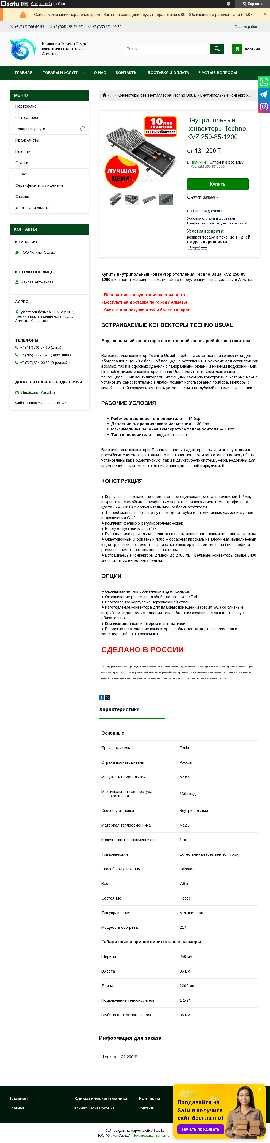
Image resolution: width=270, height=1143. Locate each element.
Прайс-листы (27, 140)
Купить (218, 184)
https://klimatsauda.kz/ (47, 403)
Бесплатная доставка (205, 211)
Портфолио (26, 106)
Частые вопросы (218, 73)
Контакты (126, 73)
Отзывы (22, 196)
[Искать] (217, 49)
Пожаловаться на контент (153, 1135)
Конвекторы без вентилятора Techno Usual (157, 95)
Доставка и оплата (168, 73)
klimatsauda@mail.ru (37, 393)
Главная (24, 73)
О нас (100, 73)
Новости (23, 151)
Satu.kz (159, 1131)
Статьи (21, 163)
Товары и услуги (60, 73)
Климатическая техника (94, 1108)
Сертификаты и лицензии (39, 185)
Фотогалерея (27, 117)
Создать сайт (41, 4)
